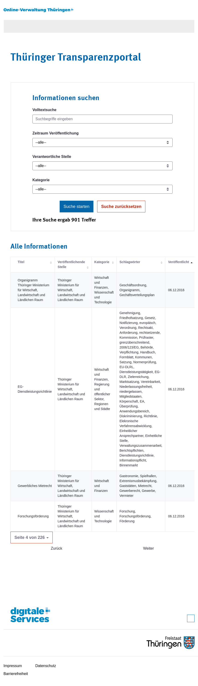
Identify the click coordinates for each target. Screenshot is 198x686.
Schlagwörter (129, 262)
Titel (21, 262)
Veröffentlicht (178, 262)
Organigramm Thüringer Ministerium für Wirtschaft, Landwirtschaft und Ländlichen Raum (33, 290)
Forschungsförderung (33, 516)
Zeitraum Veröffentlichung (55, 133)
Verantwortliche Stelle (51, 157)
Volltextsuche (44, 110)
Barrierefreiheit (15, 674)
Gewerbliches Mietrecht (35, 486)
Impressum (12, 666)
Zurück (56, 548)
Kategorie (41, 180)
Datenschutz (45, 666)
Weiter (148, 548)
